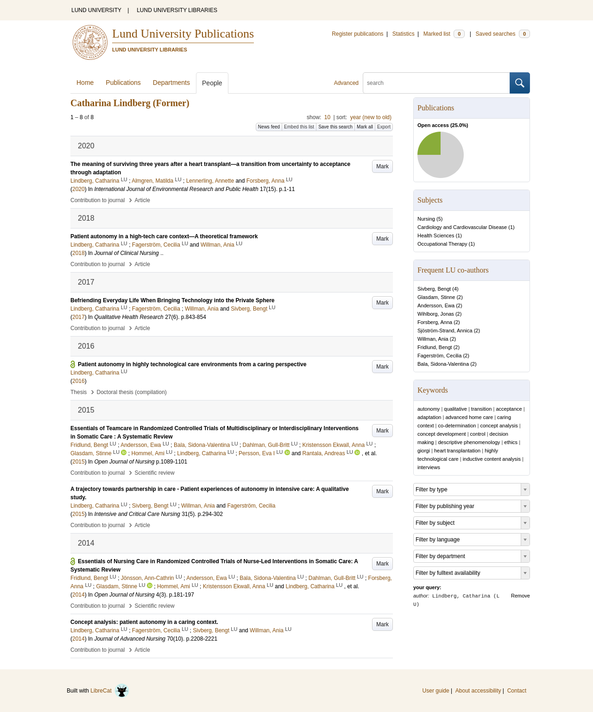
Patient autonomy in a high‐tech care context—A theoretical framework (164, 236)
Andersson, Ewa (435, 305)
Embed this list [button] (299, 126)
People (212, 83)
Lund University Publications (183, 33)
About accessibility (478, 690)
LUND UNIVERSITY (96, 10)
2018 (78, 253)
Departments (171, 82)
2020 (78, 189)
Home (85, 82)
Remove (520, 595)
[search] (436, 83)
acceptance (509, 409)
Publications (123, 82)
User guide (436, 690)
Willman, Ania (432, 339)
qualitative (455, 409)
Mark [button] (382, 166)
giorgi (423, 450)
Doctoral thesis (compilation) (131, 392)
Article (142, 200)
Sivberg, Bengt (434, 289)
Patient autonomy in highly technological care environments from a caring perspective (192, 364)
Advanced (346, 83)
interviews (428, 467)
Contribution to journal (97, 200)
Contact (516, 690)
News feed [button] (269, 126)
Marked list (444, 34)
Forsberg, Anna (434, 322)
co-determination (457, 425)
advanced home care (469, 417)
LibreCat (109, 690)
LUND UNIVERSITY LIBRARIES (177, 10)
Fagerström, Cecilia (439, 355)
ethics (510, 442)
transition (481, 409)
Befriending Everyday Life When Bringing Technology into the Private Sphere (172, 300)
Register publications (357, 34)
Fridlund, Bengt (434, 347)
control (478, 434)
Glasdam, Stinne (436, 297)
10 (327, 117)
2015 (78, 461)
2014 (78, 594)
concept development (441, 434)
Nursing (426, 219)
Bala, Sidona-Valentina (443, 364)
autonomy (428, 409)
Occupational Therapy (442, 244)
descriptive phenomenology (469, 442)
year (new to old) (370, 117)
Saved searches (502, 34)
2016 (78, 381)
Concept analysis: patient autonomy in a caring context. (144, 622)
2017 (78, 317)
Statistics (403, 34)
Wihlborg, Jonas (435, 314)
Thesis (78, 392)
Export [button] (384, 126)
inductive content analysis (492, 459)
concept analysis (498, 425)
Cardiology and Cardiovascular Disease (462, 227)
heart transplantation (457, 450)
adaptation (429, 417)
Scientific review (155, 473)
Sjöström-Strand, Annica (445, 330)
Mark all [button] (365, 126)
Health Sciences (435, 235)
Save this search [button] (335, 126)
